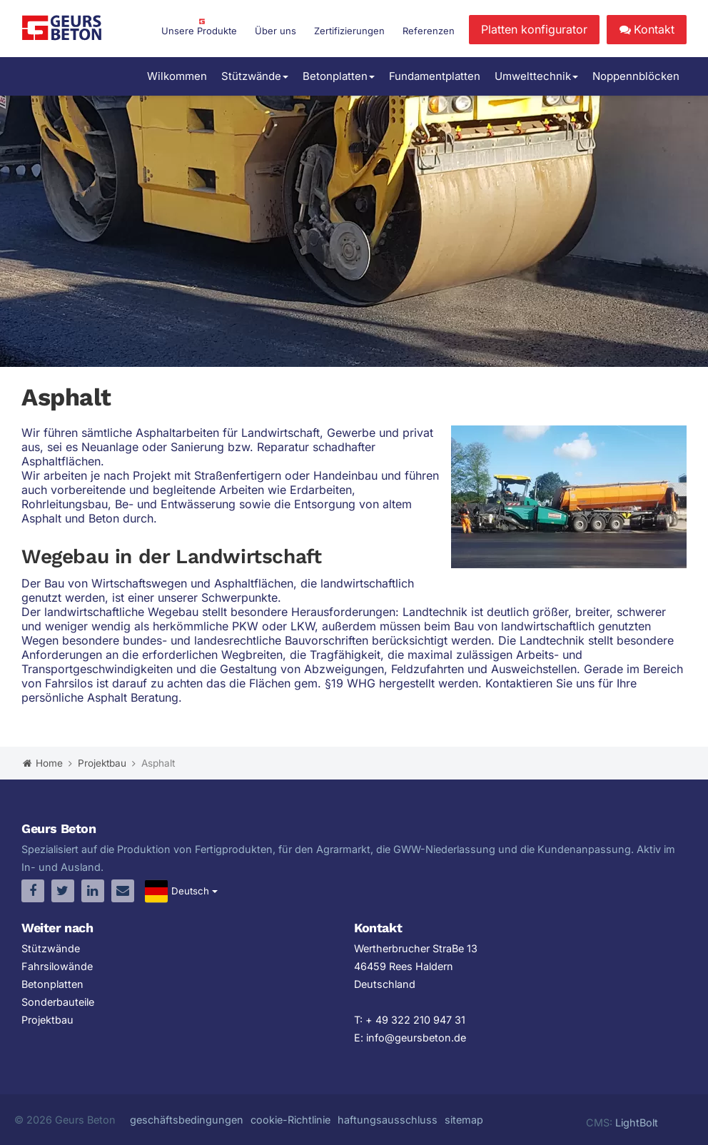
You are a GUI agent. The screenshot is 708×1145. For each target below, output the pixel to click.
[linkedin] (92, 890)
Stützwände (254, 76)
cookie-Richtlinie (290, 1120)
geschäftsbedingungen (186, 1120)
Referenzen (429, 30)
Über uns (275, 30)
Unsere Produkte (199, 30)
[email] (122, 890)
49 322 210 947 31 (420, 1020)
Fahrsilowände (57, 966)
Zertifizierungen (349, 30)
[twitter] (62, 890)
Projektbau (47, 1020)
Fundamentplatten (434, 76)
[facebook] (32, 890)
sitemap (464, 1120)
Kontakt (646, 29)
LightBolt (636, 1122)
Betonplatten (339, 76)
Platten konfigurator (534, 29)
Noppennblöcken (635, 76)
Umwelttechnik (536, 76)
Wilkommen (177, 76)
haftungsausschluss (388, 1120)
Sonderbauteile (57, 1002)
